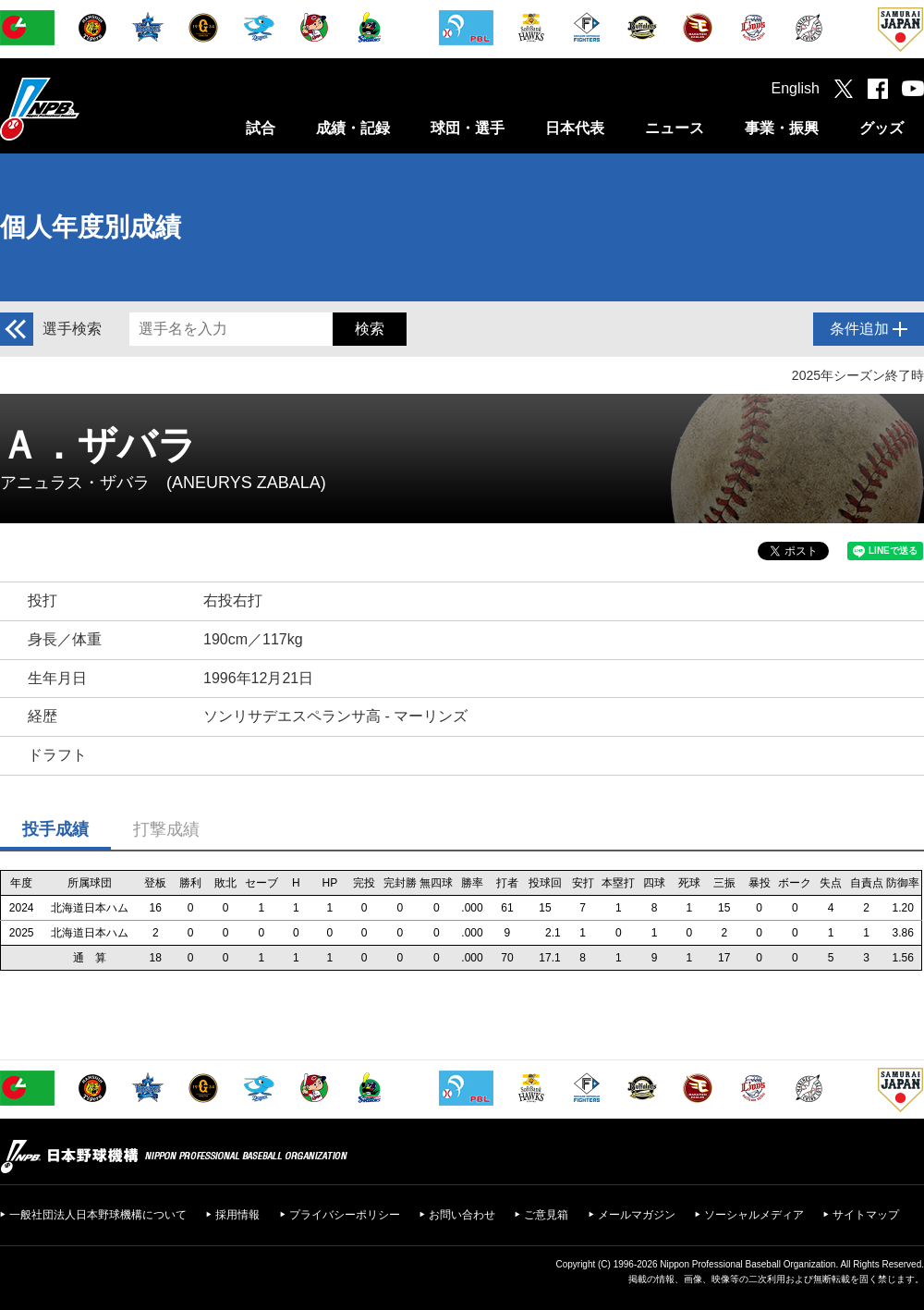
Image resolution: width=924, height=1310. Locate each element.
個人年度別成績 (90, 227)
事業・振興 (782, 128)
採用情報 (237, 1214)
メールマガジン (636, 1214)
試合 (260, 128)
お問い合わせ (462, 1214)
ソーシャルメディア (754, 1214)
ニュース (674, 128)
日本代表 (574, 128)
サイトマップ (866, 1214)
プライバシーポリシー (344, 1214)
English (796, 88)
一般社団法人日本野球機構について (98, 1214)
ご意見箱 (546, 1214)
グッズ (881, 128)
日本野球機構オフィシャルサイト (86, 108)
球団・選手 (468, 128)
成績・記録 (353, 128)
